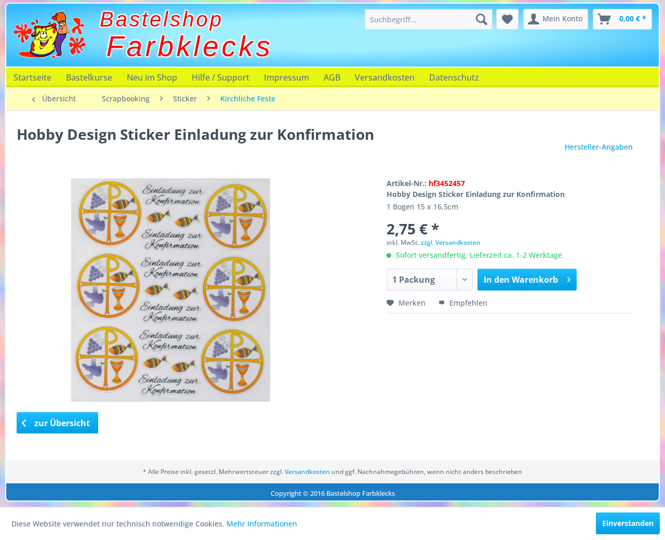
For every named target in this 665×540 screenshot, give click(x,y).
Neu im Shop (152, 77)
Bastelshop (161, 19)
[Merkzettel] (507, 19)
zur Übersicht (56, 423)
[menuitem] (429, 19)
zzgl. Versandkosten (451, 242)
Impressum (286, 77)
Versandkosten (385, 77)
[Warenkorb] (622, 19)
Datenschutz (454, 77)
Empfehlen (462, 303)
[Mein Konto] (555, 19)
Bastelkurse (89, 77)
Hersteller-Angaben (599, 147)
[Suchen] (482, 19)
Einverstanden (628, 523)
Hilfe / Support (220, 77)
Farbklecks (190, 46)
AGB (332, 77)
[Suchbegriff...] (429, 19)
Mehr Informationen (262, 524)
